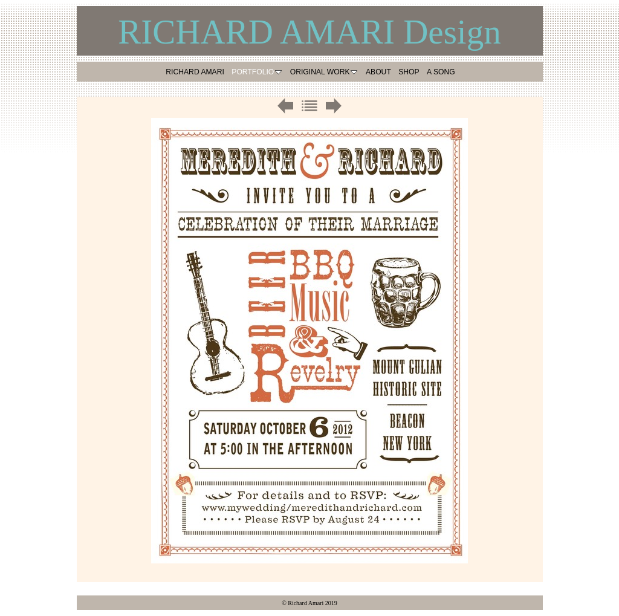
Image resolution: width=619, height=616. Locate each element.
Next (334, 106)
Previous (285, 106)
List (309, 106)
